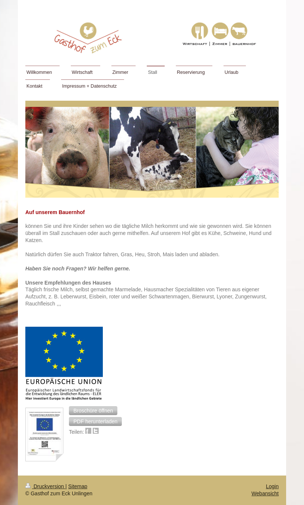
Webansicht (265, 493)
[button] (93, 410)
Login (272, 486)
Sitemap (77, 486)
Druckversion (45, 486)
